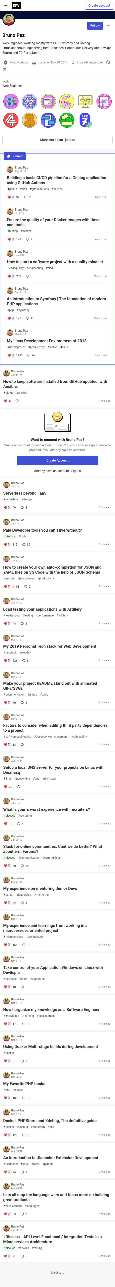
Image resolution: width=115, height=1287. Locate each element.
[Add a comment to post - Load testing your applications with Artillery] (9, 623)
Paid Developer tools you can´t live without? (42, 530)
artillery (62, 615)
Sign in (76, 471)
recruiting (25, 816)
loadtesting (11, 615)
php (10, 310)
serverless (11, 499)
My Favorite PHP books (24, 1083)
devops (57, 189)
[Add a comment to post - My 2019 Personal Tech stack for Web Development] (10, 660)
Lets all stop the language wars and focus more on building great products (56, 1197)
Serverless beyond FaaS (24, 493)
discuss (9, 536)
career (8, 895)
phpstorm (38, 1127)
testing (12, 231)
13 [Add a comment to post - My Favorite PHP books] (25, 1098)
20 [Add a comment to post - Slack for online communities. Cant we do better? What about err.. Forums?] (24, 865)
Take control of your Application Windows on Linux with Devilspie (53, 970)
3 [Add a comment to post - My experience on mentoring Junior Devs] (23, 902)
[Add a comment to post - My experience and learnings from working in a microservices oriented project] (10, 945)
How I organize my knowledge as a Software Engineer (51, 1009)
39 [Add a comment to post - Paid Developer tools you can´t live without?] (25, 544)
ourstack (10, 653)
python (48, 1164)
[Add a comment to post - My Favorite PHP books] (10, 1098)
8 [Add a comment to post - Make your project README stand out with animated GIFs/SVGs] (23, 702)
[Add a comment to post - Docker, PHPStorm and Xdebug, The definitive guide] (10, 1135)
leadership (23, 895)
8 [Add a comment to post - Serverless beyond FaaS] (23, 507)
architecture (34, 937)
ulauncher (11, 1164)
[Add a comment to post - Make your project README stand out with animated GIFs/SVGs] (9, 702)
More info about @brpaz (57, 140)
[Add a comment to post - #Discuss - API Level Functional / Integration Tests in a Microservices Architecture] (9, 1256)
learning (28, 1016)
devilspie (10, 979)
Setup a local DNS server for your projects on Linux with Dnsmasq (53, 770)
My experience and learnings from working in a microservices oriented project (45, 928)
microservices (13, 937)
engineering (35, 268)
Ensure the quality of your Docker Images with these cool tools (54, 222)
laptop (52, 347)
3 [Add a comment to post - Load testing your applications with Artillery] (23, 623)
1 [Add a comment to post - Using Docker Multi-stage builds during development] (23, 1061)
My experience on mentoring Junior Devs (40, 888)
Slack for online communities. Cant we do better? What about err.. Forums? (52, 849)
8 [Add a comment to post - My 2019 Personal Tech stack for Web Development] (25, 660)
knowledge (11, 1016)
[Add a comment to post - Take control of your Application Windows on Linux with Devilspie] (9, 987)
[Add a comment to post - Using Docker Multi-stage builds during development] (9, 1061)
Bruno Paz (21, 167)
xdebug (22, 1127)
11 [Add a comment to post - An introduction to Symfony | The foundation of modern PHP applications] (29, 318)
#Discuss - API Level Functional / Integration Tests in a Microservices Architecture (52, 1239)
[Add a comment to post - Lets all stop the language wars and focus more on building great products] (9, 1214)
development (16, 347)
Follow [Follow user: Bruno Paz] (95, 25)
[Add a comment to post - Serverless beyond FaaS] (9, 507)
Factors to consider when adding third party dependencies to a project (55, 728)
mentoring (41, 895)
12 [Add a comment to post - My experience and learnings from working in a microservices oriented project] (25, 945)
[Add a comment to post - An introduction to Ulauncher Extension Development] (9, 1172)
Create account (99, 5)
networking (22, 779)
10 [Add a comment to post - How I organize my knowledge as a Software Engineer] (25, 1024)
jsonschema (26, 578)
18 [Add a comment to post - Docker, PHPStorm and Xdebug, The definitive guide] (25, 1135)
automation (38, 979)
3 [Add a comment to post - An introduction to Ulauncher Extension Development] (23, 1172)
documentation (14, 695)
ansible (21, 393)
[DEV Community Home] (16, 6)
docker (26, 231)
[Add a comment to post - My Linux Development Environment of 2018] (15, 355)
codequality (15, 268)
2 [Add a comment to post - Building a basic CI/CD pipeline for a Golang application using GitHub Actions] (27, 197)
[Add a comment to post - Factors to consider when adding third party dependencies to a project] (9, 744)
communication (29, 858)
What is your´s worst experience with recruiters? (46, 809)
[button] (11, 101)
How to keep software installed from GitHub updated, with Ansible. (55, 384)
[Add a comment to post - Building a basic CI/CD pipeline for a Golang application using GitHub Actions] (13, 197)
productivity (36, 347)
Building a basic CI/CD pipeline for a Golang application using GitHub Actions (56, 180)
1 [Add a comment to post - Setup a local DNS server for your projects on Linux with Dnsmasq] (19, 786)
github (12, 189)
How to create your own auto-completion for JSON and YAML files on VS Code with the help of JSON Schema (52, 570)
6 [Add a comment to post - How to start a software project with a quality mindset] (28, 276)
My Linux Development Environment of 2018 (47, 340)
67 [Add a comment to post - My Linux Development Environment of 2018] (30, 355)
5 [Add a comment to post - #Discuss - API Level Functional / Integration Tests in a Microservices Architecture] (23, 1256)
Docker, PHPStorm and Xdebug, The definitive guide (50, 1120)
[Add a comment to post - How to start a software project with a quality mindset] (14, 276)
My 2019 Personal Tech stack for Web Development (49, 646)
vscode (9, 578)
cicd (23, 189)
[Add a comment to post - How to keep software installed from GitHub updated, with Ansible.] (7, 401)
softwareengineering (17, 737)
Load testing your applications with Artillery (42, 609)
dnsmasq (49, 779)
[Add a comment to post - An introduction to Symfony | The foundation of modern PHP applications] (14, 318)
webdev (25, 653)
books (18, 1090)
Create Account (57, 460)
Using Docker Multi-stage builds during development (50, 1046)
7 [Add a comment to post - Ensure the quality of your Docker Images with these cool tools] (28, 239)
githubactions (39, 189)
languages (32, 1206)
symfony (23, 310)
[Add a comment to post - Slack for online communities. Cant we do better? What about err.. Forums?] (9, 865)
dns (36, 779)
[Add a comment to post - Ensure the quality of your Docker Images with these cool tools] (14, 239)
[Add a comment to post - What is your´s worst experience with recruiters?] (8, 823)
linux (64, 347)
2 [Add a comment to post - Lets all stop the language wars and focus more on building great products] (23, 1214)
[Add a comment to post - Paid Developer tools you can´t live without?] (10, 544)
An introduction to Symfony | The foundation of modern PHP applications (56, 301)
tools (22, 536)
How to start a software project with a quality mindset (55, 261)
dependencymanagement (51, 737)
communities (52, 858)
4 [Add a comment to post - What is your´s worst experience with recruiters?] (19, 823)
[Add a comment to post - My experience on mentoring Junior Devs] (9, 903)
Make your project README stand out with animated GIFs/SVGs (50, 686)
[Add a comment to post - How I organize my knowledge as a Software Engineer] (10, 1024)
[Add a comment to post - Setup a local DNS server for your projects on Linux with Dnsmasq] (8, 786)
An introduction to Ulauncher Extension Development (50, 1157)
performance (45, 615)
